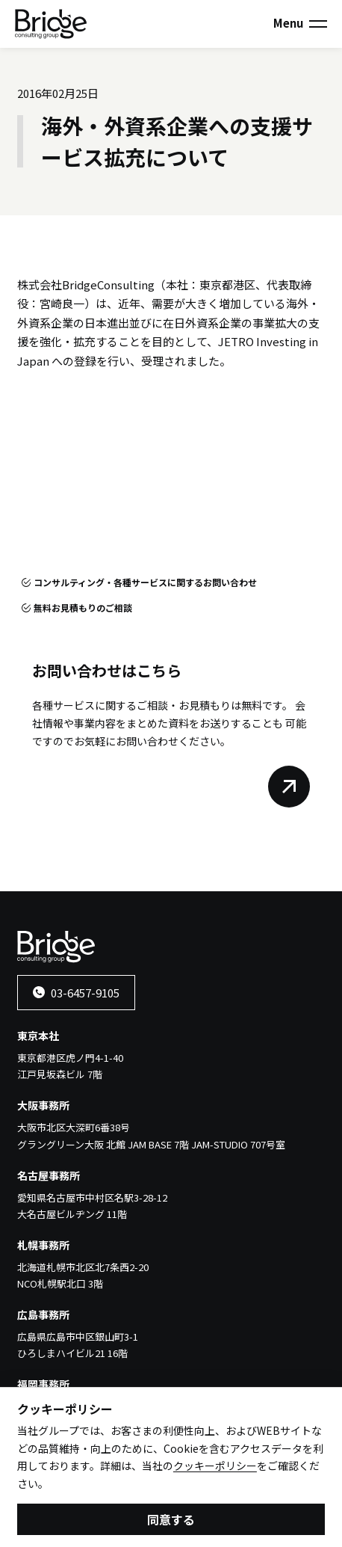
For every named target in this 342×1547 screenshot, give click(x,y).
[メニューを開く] (318, 24)
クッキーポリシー (215, 1469)
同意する (171, 1522)
